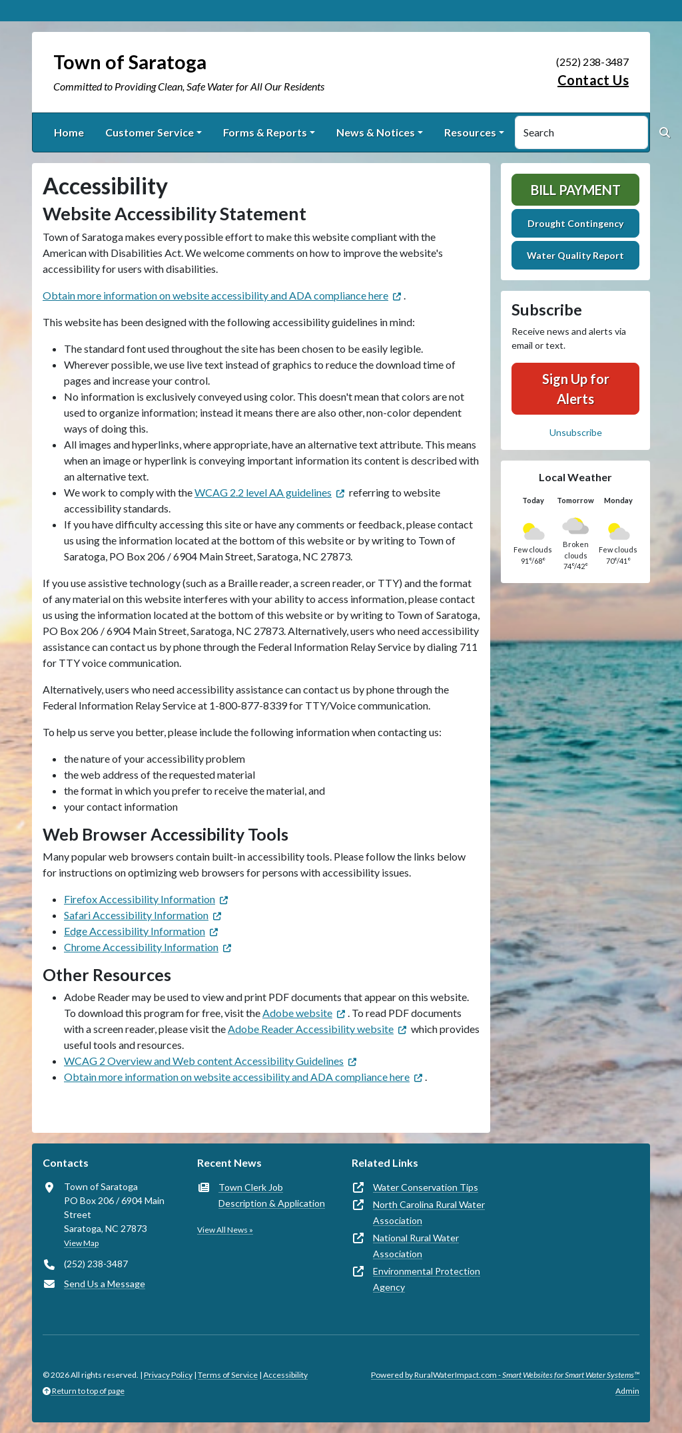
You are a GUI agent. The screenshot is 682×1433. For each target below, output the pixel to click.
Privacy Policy (168, 1375)
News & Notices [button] (375, 132)
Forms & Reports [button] (265, 132)
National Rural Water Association (416, 1245)
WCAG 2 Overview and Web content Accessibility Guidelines (204, 1060)
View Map (81, 1243)
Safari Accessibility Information (136, 915)
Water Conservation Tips (425, 1187)
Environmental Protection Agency (426, 1279)
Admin (627, 1391)
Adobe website (297, 1012)
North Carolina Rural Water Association (429, 1212)
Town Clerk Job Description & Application (271, 1195)
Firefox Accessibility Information (139, 899)
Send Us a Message (104, 1283)
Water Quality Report (575, 255)
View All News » (225, 1230)
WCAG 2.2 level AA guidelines (263, 492)
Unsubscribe (575, 432)
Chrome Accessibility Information (141, 946)
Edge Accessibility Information (134, 930)
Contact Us (593, 80)
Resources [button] (470, 132)
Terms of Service (228, 1375)
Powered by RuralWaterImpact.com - (505, 1375)
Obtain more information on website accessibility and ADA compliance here (215, 295)
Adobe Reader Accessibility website (311, 1028)
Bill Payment (576, 190)
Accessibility (285, 1375)
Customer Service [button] (149, 132)
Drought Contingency (575, 223)
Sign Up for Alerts (575, 389)
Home (69, 132)
